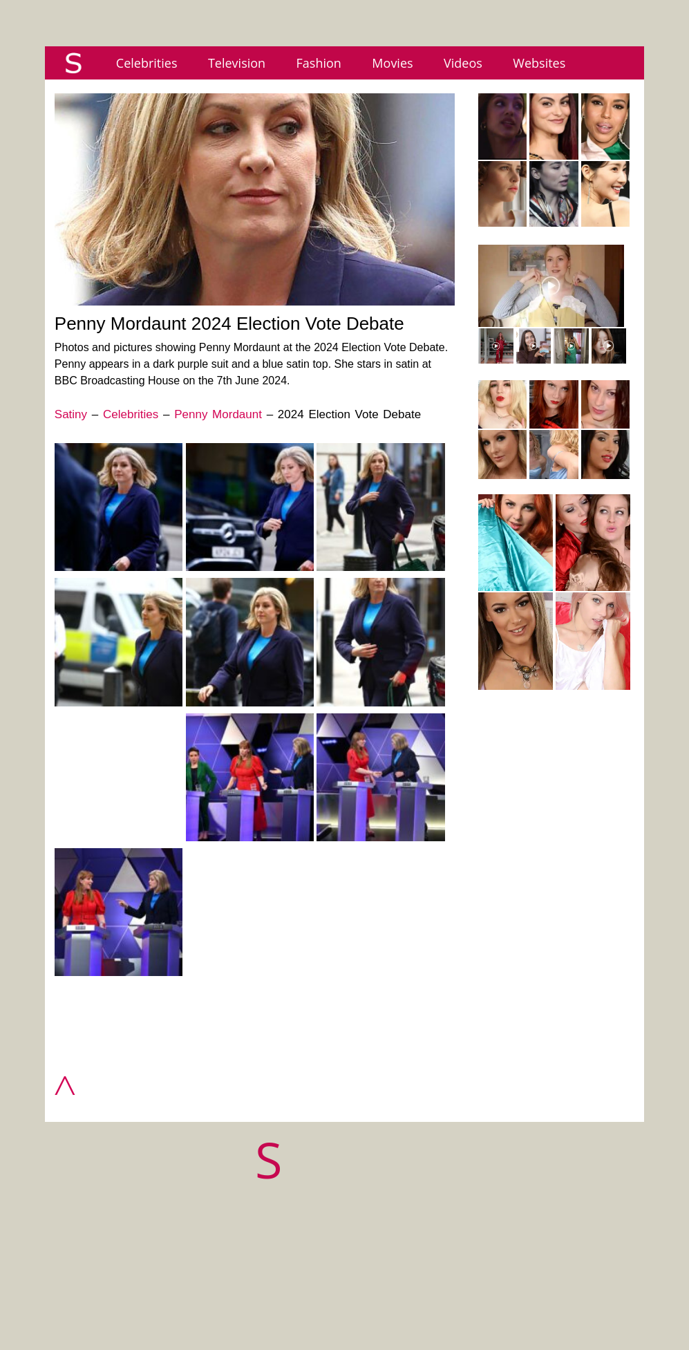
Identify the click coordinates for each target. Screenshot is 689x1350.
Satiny (71, 414)
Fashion (318, 63)
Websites (539, 63)
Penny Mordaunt (218, 414)
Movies (392, 63)
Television (236, 63)
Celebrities (147, 63)
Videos (463, 63)
